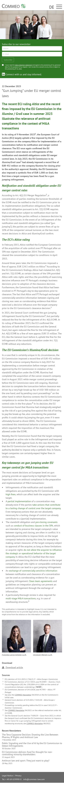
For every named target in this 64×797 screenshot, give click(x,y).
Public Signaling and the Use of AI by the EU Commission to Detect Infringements (32, 746)
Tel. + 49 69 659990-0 (11, 779)
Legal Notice (7, 775)
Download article (12, 667)
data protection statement (23, 65)
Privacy (18, 775)
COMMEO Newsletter (23, 695)
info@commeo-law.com (34, 779)
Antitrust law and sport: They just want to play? (25, 761)
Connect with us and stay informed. (22, 74)
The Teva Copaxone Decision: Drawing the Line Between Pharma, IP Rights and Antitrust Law (30, 737)
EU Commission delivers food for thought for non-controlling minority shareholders (27, 754)
